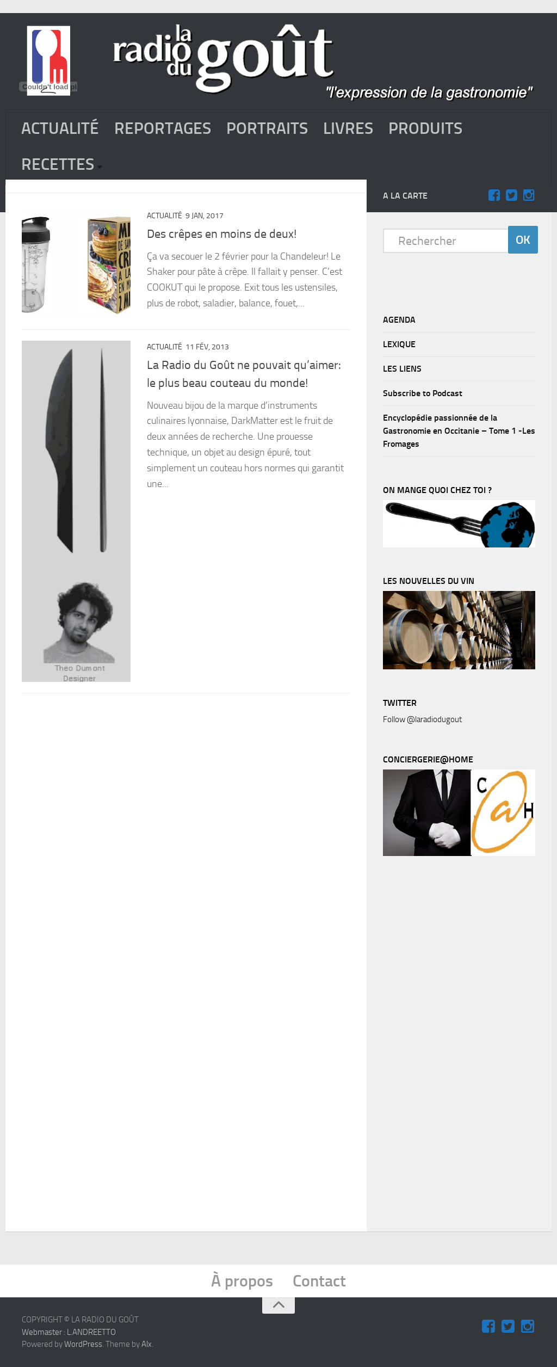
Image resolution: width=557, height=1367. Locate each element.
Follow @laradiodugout (422, 719)
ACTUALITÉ (60, 128)
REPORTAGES (162, 128)
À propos (242, 1281)
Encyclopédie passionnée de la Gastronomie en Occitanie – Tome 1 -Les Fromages (459, 430)
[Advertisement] (464, 1046)
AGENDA (399, 320)
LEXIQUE (399, 344)
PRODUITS (425, 128)
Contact (319, 1281)
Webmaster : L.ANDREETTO (69, 1332)
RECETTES (57, 164)
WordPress (83, 1344)
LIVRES (348, 128)
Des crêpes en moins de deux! (221, 234)
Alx (146, 1344)
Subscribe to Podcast (422, 393)
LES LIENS (402, 369)
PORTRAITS (267, 128)
